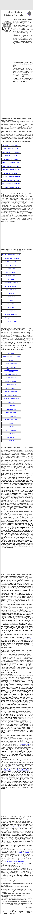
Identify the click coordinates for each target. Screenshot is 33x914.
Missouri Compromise (11, 314)
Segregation (11, 300)
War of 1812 (11, 307)
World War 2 (11, 433)
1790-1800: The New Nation (11, 145)
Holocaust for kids (11, 409)
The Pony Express (11, 268)
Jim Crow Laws (11, 303)
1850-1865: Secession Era (11, 148)
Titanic (11, 423)
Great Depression (11, 430)
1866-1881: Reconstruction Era (11, 169)
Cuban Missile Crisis (11, 419)
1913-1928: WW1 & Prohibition (11, 152)
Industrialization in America (11, 282)
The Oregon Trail (11, 310)
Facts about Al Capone (11, 381)
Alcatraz (11, 360)
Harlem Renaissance (11, 363)
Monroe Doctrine (11, 272)
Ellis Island (11, 353)
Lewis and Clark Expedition (11, 258)
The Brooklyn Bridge (11, 321)
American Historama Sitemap (11, 187)
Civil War (29, 639)
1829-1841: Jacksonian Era (11, 166)
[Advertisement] (22, 53)
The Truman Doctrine (11, 391)
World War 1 (11, 426)
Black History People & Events (11, 356)
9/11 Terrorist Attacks (16, 827)
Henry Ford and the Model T (11, 398)
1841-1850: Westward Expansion (11, 176)
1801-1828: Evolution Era (11, 155)
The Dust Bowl (11, 405)
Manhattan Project (11, 384)
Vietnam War (7, 770)
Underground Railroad (11, 261)
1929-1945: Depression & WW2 (11, 162)
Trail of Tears (11, 296)
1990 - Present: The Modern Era (11, 183)
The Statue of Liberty (11, 374)
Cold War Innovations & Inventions (11, 370)
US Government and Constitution (15, 861)
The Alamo (11, 279)
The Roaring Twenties (11, 377)
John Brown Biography (11, 286)
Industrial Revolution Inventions (11, 254)
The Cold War (11, 437)
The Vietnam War (11, 367)
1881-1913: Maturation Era (11, 180)
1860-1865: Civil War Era (11, 159)
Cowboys (11, 293)
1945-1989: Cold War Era (11, 173)
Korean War (11, 440)
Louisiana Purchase (11, 289)
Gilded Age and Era (11, 265)
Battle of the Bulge (11, 388)
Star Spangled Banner (11, 317)
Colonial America (23, 852)
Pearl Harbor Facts (11, 412)
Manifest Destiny (11, 275)
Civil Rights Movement (11, 395)
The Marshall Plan (11, 416)
